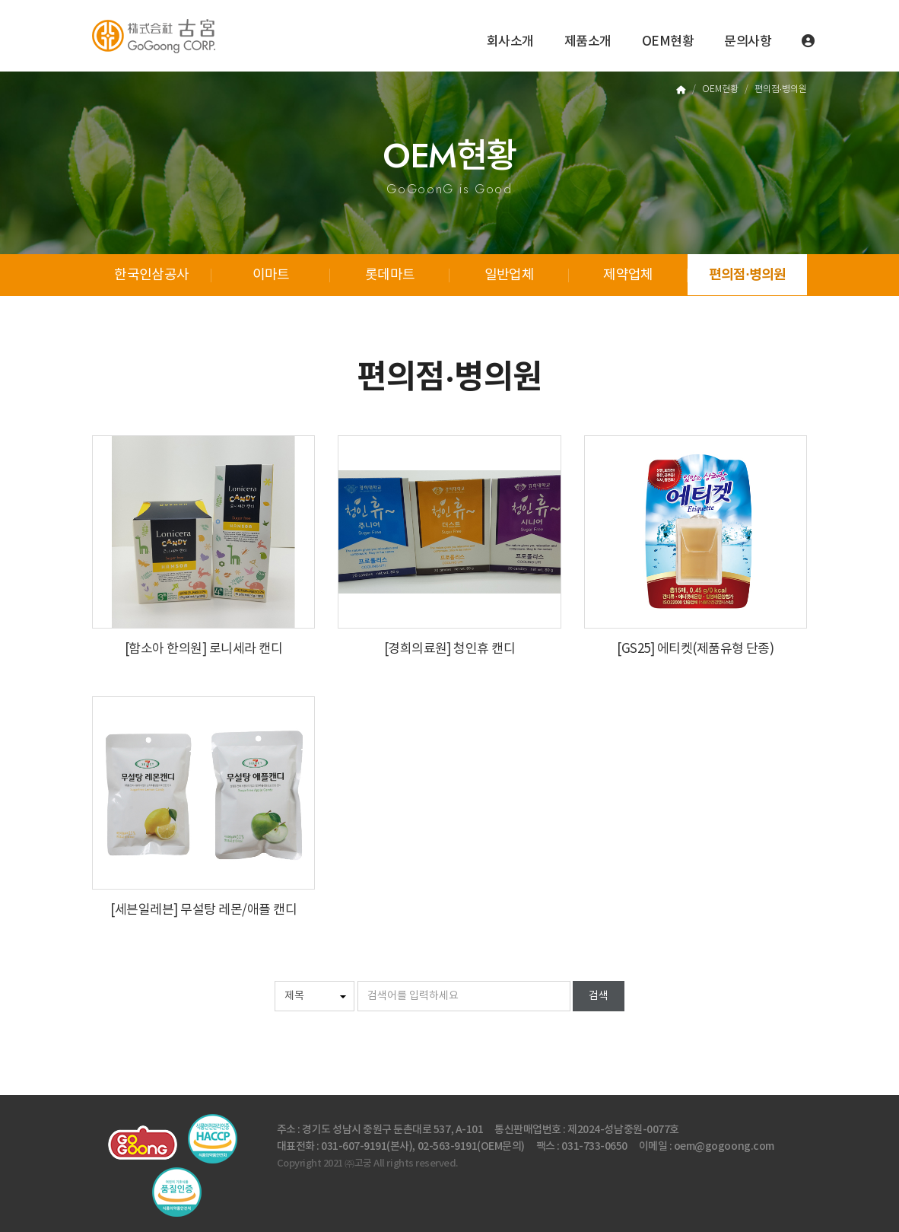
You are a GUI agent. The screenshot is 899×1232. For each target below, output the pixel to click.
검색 (598, 996)
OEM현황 (668, 41)
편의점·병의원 (747, 274)
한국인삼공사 (151, 275)
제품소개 (588, 41)
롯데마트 (390, 275)
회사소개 (510, 41)
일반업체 (509, 275)
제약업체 (628, 275)
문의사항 (747, 41)
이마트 (271, 275)
